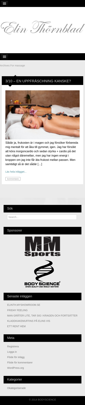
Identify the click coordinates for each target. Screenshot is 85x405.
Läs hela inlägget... (16, 171)
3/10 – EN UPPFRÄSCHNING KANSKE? (38, 81)
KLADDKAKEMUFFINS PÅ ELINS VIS (28, 321)
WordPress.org (15, 367)
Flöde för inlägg (16, 357)
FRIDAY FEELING (17, 310)
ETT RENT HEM (16, 326)
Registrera (13, 346)
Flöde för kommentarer (20, 362)
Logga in (12, 351)
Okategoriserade (16, 388)
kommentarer (13, 179)
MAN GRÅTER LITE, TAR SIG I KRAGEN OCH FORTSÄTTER (42, 315)
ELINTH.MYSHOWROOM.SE (23, 304)
